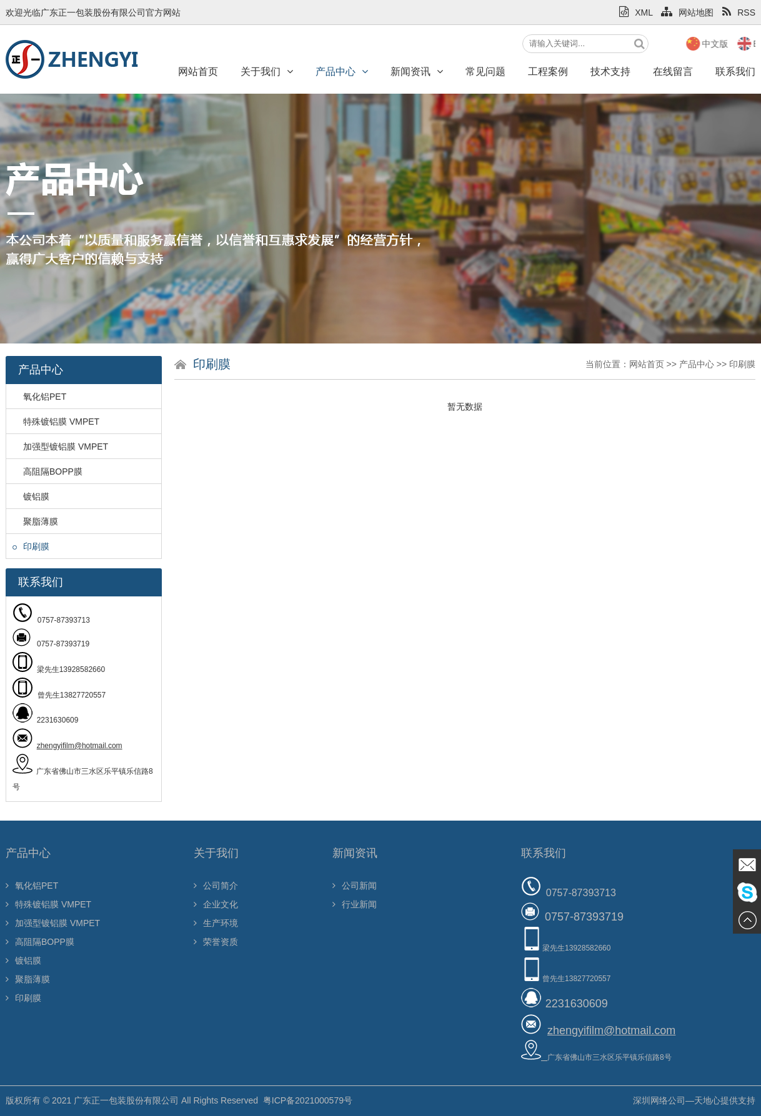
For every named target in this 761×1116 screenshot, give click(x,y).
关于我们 (267, 71)
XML (635, 12)
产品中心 (342, 71)
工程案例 (548, 71)
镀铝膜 (30, 496)
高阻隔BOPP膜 (47, 472)
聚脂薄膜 (35, 521)
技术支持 (610, 71)
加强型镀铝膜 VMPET (60, 447)
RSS (738, 12)
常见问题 (485, 71)
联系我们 (543, 853)
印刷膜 (30, 546)
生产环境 (216, 923)
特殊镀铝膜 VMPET (55, 422)
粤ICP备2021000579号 (307, 1100)
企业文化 (216, 904)
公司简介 (216, 886)
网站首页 (198, 71)
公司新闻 (354, 886)
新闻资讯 (416, 71)
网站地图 (687, 12)
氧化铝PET (39, 397)
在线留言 (673, 71)
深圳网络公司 (659, 1100)
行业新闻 (354, 904)
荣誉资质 (216, 942)
